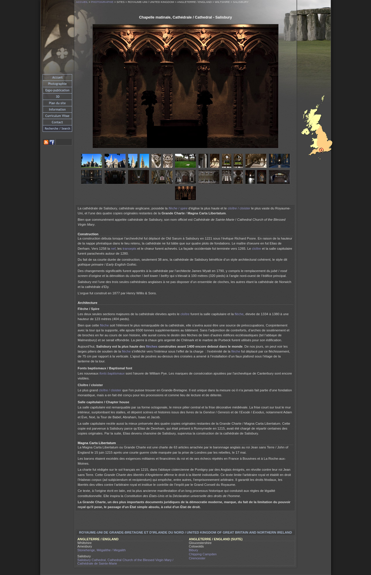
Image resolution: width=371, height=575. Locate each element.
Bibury (193, 550)
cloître (256, 248)
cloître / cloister (110, 390)
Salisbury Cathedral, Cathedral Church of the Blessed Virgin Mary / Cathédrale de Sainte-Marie (125, 561)
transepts (129, 248)
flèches (152, 346)
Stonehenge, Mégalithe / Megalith (101, 550)
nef (113, 248)
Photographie (102, 1)
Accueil (82, 1)
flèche (239, 314)
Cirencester (197, 558)
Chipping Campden (203, 554)
